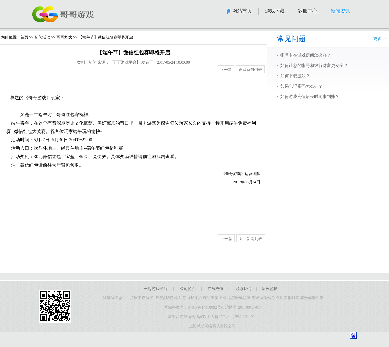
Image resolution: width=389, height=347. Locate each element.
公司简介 (187, 289)
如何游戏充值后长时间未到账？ (309, 96)
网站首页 (242, 11)
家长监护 (269, 289)
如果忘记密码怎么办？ (301, 86)
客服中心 (307, 11)
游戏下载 (275, 11)
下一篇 (226, 69)
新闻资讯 (340, 11)
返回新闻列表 (250, 69)
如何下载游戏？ (295, 75)
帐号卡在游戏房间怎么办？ (305, 55)
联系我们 (243, 289)
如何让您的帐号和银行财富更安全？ (314, 65)
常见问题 (291, 39)
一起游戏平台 (155, 289)
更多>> (379, 39)
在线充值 (215, 289)
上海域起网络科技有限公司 (213, 326)
